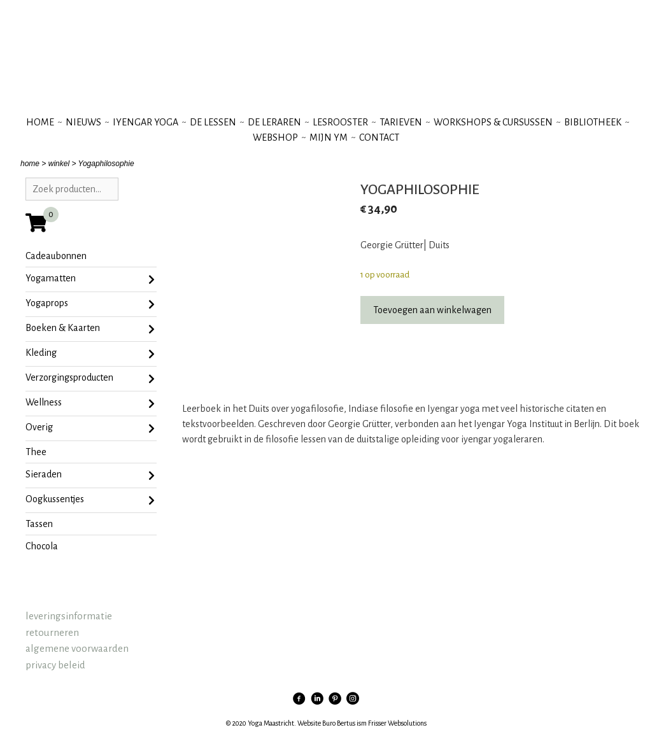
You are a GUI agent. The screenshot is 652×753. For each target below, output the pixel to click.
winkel (58, 163)
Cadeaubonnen (56, 256)
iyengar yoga (145, 122)
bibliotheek (592, 122)
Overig (90, 428)
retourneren (52, 632)
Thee (35, 452)
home (29, 163)
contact (379, 137)
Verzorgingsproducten (90, 379)
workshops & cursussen (493, 122)
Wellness (90, 403)
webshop (275, 137)
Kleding (90, 354)
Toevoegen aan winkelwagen (432, 310)
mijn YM (328, 137)
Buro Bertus (338, 723)
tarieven (400, 122)
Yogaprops (90, 304)
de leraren (274, 122)
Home (40, 122)
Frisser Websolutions (397, 723)
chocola (41, 546)
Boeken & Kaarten (90, 329)
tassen (39, 524)
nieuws (83, 122)
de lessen (213, 122)
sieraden (90, 475)
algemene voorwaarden (77, 648)
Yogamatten (90, 279)
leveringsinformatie (68, 615)
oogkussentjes (90, 500)
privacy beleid (55, 664)
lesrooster (340, 122)
